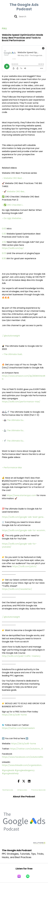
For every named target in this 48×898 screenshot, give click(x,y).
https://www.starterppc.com (21, 495)
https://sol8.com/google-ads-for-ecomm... (24, 530)
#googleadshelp (10, 773)
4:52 (4, 241)
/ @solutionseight (11, 335)
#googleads (8, 770)
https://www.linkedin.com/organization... (22, 765)
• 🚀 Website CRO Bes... (14, 191)
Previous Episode (38, 790)
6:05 (4, 253)
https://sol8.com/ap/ (13, 248)
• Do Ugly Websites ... (13, 218)
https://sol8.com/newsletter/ (17, 589)
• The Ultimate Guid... (13, 354)
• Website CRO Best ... (13, 178)
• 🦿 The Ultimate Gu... (13, 440)
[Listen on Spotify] (27, 876)
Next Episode (7, 790)
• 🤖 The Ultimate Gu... (13, 420)
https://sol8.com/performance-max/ (21, 401)
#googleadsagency (25, 770)
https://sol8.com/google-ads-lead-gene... (23, 516)
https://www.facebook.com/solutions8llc (22, 756)
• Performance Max (12, 467)
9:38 (4, 258)
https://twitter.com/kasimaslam (18, 728)
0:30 (4, 233)
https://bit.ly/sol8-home (14, 714)
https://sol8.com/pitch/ (24, 566)
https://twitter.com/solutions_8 (26, 748)
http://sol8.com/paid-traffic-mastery (21, 656)
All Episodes (22, 790)
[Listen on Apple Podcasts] (19, 876)
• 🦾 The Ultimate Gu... (13, 430)
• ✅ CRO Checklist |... (13, 204)
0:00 (4, 228)
